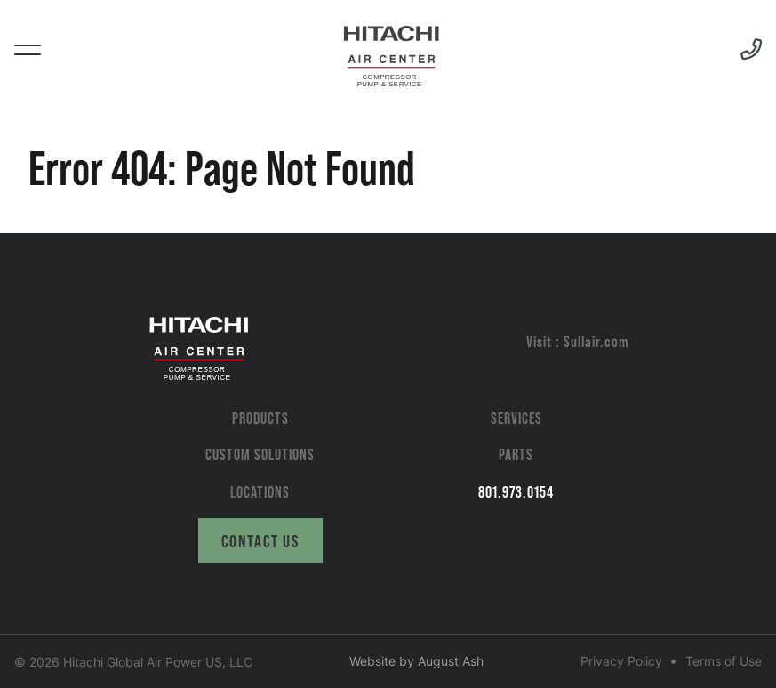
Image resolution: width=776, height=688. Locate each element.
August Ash (451, 660)
